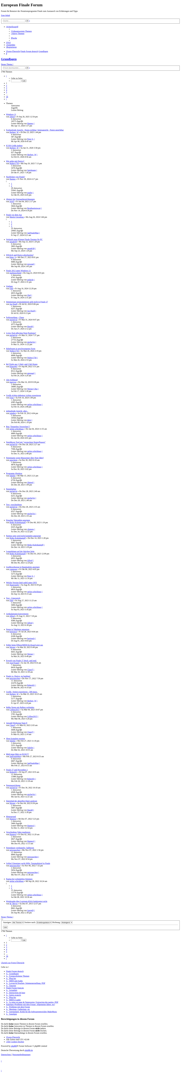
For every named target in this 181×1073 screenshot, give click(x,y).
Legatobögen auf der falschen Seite (20, 551)
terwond (30, 264)
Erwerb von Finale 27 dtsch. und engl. (21, 661)
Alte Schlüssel (12, 380)
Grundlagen (9, 59)
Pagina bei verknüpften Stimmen (19, 879)
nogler (29, 193)
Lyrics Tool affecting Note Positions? (21, 333)
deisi (29, 420)
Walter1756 (14, 163)
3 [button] (6, 88)
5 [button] (6, 92)
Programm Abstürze (14, 473)
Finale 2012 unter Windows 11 (18, 271)
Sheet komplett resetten (15, 739)
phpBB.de (29, 1050)
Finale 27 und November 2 (17, 770)
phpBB (14, 1046)
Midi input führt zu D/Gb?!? (17, 754)
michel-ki (13, 320)
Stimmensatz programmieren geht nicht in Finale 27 (27, 302)
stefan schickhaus (34, 404)
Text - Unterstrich (13, 598)
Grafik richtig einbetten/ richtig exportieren (23, 395)
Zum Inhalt (5, 15)
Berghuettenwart (33, 208)
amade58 (13, 242)
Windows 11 (11, 114)
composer (13, 569)
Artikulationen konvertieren (17, 614)
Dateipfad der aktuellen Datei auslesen (21, 801)
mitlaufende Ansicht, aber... (17, 411)
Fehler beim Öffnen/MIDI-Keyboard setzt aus (24, 645)
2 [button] (6, 85)
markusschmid (15, 273)
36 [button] (7, 97)
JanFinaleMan (33, 233)
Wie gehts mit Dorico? (15, 161)
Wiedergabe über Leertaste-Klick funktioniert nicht (26, 901)
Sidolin (12, 476)
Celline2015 (14, 710)
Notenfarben (11, 489)
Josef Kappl (14, 663)
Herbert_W (14, 132)
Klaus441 (13, 366)
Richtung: (62, 922)
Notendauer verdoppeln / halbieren (20, 848)
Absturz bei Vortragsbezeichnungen (20, 199)
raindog (13, 413)
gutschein (13, 460)
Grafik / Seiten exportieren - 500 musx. (22, 692)
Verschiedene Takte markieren (18, 832)
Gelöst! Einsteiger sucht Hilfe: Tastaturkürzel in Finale (28, 863)
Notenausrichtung (13, 785)
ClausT (30, 670)
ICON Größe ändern (14, 146)
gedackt (30, 280)
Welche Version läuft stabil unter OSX (21, 583)
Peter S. (30, 139)
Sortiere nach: (38, 922)
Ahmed (30, 482)
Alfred (12, 117)
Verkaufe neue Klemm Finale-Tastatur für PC (24, 239)
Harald (30, 326)
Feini (12, 398)
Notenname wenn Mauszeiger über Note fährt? (25, 458)
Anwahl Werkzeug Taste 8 (16, 723)
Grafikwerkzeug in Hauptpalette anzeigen (23, 567)
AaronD (30, 910)
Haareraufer (14, 585)
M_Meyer (14, 904)
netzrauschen (15, 678)
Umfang (9, 286)
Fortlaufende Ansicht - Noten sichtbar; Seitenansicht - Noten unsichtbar (35, 130)
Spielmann (31, 170)
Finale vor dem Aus (14, 215)
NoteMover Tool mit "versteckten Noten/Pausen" (26, 442)
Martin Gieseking (17, 217)
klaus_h (13, 257)
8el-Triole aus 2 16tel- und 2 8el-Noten (21, 364)
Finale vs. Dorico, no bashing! (18, 676)
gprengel (30, 373)
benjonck (13, 632)
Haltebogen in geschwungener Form (20, 349)
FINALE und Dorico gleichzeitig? (20, 255)
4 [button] (6, 90)
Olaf (11, 288)
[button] (6, 76)
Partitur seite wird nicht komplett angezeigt (23, 536)
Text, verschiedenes (14, 505)
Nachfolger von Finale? (15, 177)
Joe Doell (13, 304)
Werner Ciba (32, 389)
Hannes (30, 123)
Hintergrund (11, 817)
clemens (30, 529)
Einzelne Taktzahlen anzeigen (18, 520)
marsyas (13, 382)
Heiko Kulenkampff (18, 522)
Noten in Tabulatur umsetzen (17, 629)
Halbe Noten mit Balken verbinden (20, 707)
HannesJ (13, 819)
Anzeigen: (13, 922)
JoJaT (12, 201)
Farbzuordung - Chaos (15, 317)
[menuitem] (21, 31)
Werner (12, 647)
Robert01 (31, 685)
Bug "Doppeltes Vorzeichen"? (18, 427)
